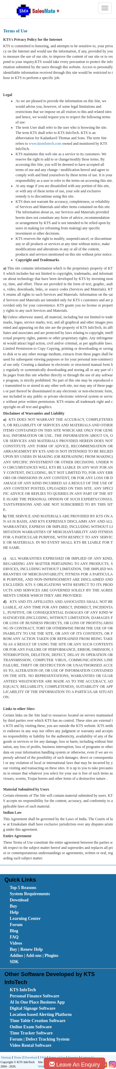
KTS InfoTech (23, 990)
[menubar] (59, 925)
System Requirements (30, 894)
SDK (14, 961)
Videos (16, 943)
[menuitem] (44, 888)
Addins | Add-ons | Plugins (34, 955)
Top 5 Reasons (23, 887)
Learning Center (25, 918)
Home (16, 1058)
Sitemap (6, 1057)
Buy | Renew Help (26, 949)
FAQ (14, 937)
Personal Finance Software (34, 996)
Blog (14, 931)
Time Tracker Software (31, 1033)
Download (19, 900)
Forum (16, 924)
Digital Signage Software (32, 1008)
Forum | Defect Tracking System (39, 1039)
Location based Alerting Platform (40, 1014)
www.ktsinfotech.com (45, 143)
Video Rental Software (30, 1045)
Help (14, 912)
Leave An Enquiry (74, 1064)
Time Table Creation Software (37, 1020)
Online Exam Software (31, 1027)
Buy (13, 906)
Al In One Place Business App (37, 1002)
